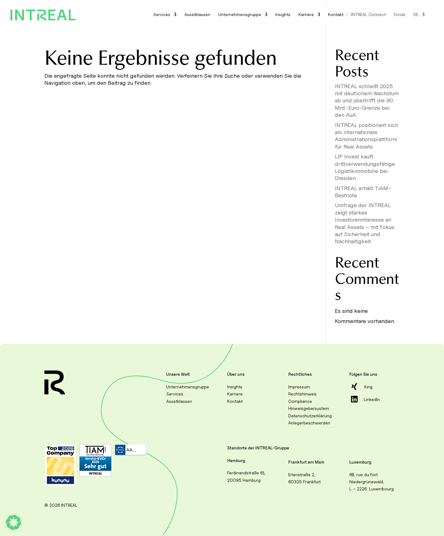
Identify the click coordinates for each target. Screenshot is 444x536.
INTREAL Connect (368, 14)
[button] (13, 522)
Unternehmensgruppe (239, 14)
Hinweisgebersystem (308, 408)
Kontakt (335, 14)
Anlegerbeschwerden (309, 422)
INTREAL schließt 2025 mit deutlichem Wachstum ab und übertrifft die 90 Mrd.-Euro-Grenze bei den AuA (367, 100)
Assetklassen (197, 14)
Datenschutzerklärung (310, 415)
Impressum (299, 386)
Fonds (399, 14)
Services (161, 14)
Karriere (306, 14)
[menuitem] (419, 14)
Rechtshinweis (302, 393)
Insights (282, 14)
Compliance (300, 401)
